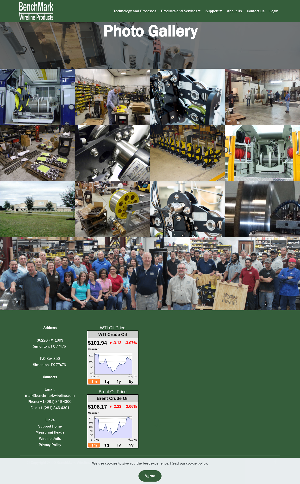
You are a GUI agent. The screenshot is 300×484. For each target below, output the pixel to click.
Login (273, 10)
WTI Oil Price (112, 327)
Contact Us (255, 10)
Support (212, 10)
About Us (234, 10)
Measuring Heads (50, 432)
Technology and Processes (134, 10)
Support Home (50, 426)
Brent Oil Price (112, 391)
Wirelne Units (50, 438)
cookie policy (196, 463)
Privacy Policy (50, 444)
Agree (150, 475)
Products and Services (179, 10)
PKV (157, 425)
